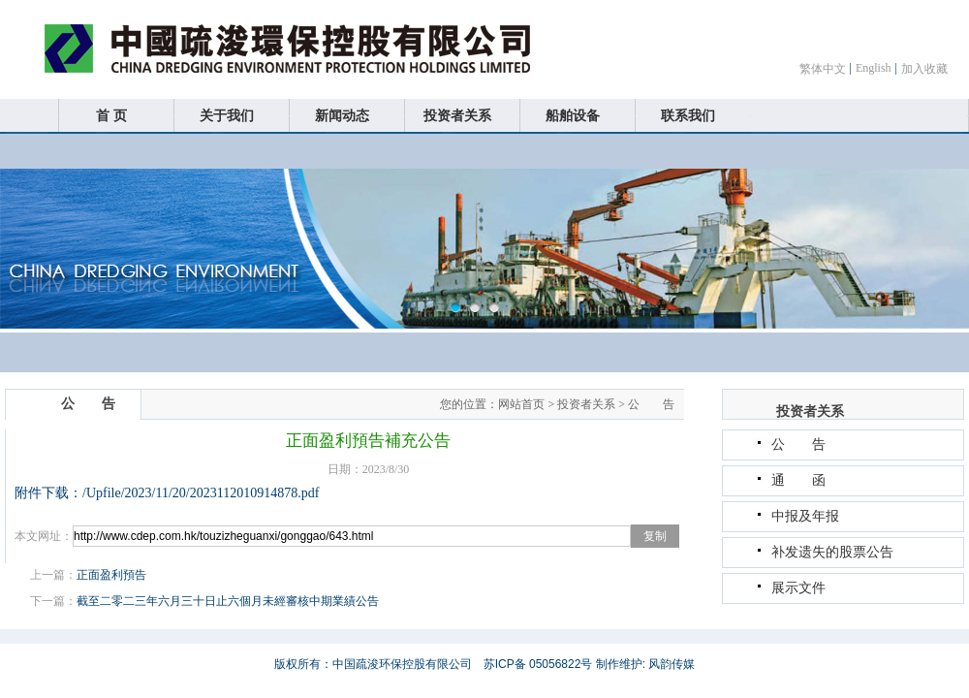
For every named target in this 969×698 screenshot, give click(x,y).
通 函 (798, 480)
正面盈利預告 (111, 575)
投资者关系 (586, 404)
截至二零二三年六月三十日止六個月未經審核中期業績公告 (228, 601)
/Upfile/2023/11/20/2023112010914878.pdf (200, 493)
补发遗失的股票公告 (832, 552)
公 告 (651, 404)
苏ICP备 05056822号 (538, 664)
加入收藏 (924, 69)
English (873, 68)
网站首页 (521, 404)
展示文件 (798, 588)
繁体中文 (822, 69)
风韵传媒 (671, 664)
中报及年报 (805, 516)
